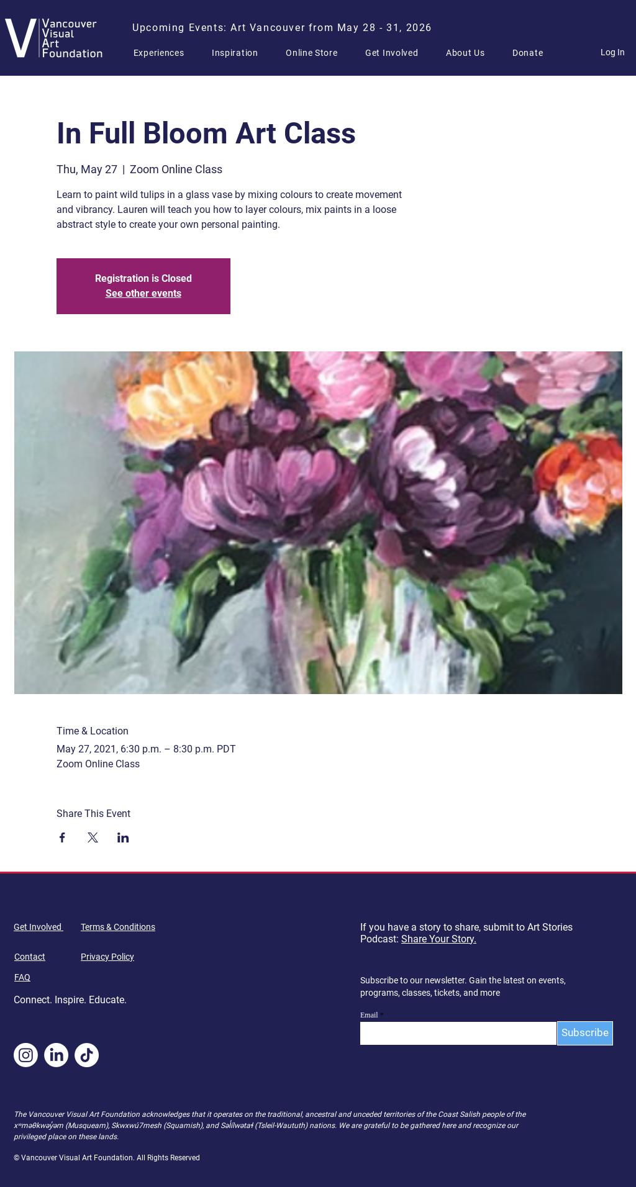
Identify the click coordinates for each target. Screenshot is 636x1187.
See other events (143, 293)
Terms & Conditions (118, 927)
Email (369, 1015)
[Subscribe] (585, 1033)
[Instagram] (26, 1055)
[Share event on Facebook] (62, 837)
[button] (164, 53)
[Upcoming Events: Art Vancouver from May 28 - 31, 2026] (283, 27)
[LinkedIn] (56, 1055)
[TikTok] (87, 1055)
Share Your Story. (438, 939)
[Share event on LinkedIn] (123, 837)
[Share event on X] (93, 837)
